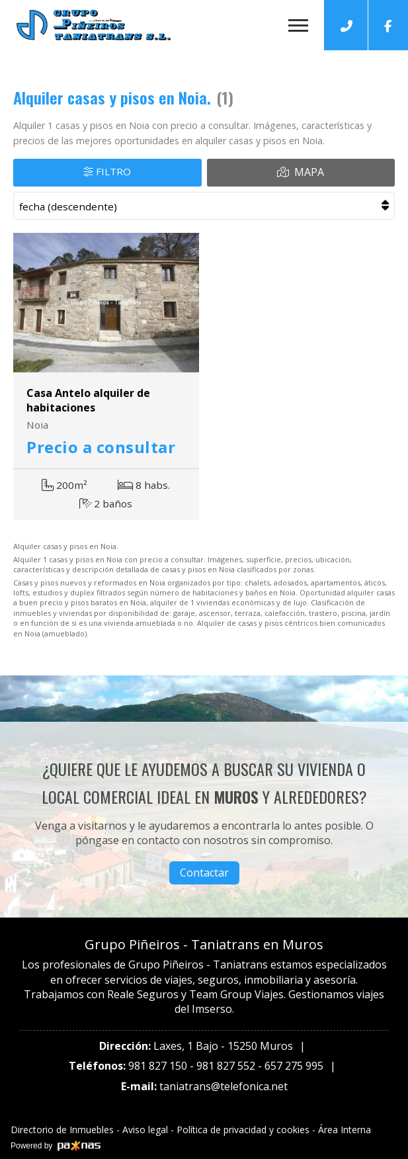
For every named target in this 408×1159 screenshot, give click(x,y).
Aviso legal (145, 1129)
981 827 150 (157, 1065)
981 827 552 (225, 1065)
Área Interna (344, 1129)
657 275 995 (294, 1065)
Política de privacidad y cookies (243, 1129)
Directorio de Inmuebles (62, 1129)
